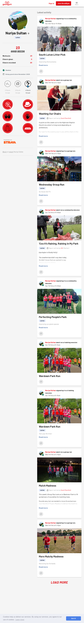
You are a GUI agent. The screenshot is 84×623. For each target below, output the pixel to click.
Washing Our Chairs (50, 113)
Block (5, 152)
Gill (62, 248)
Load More (59, 582)
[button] (76, 3)
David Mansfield (66, 118)
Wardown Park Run (49, 376)
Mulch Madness (47, 485)
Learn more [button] (19, 620)
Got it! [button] (73, 618)
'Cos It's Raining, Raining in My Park (58, 243)
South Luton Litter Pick (52, 54)
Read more (43, 65)
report (11, 152)
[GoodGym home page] (7, 3)
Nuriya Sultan (50, 18)
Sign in (51, 3)
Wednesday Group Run (51, 184)
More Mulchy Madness (51, 556)
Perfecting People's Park (53, 316)
